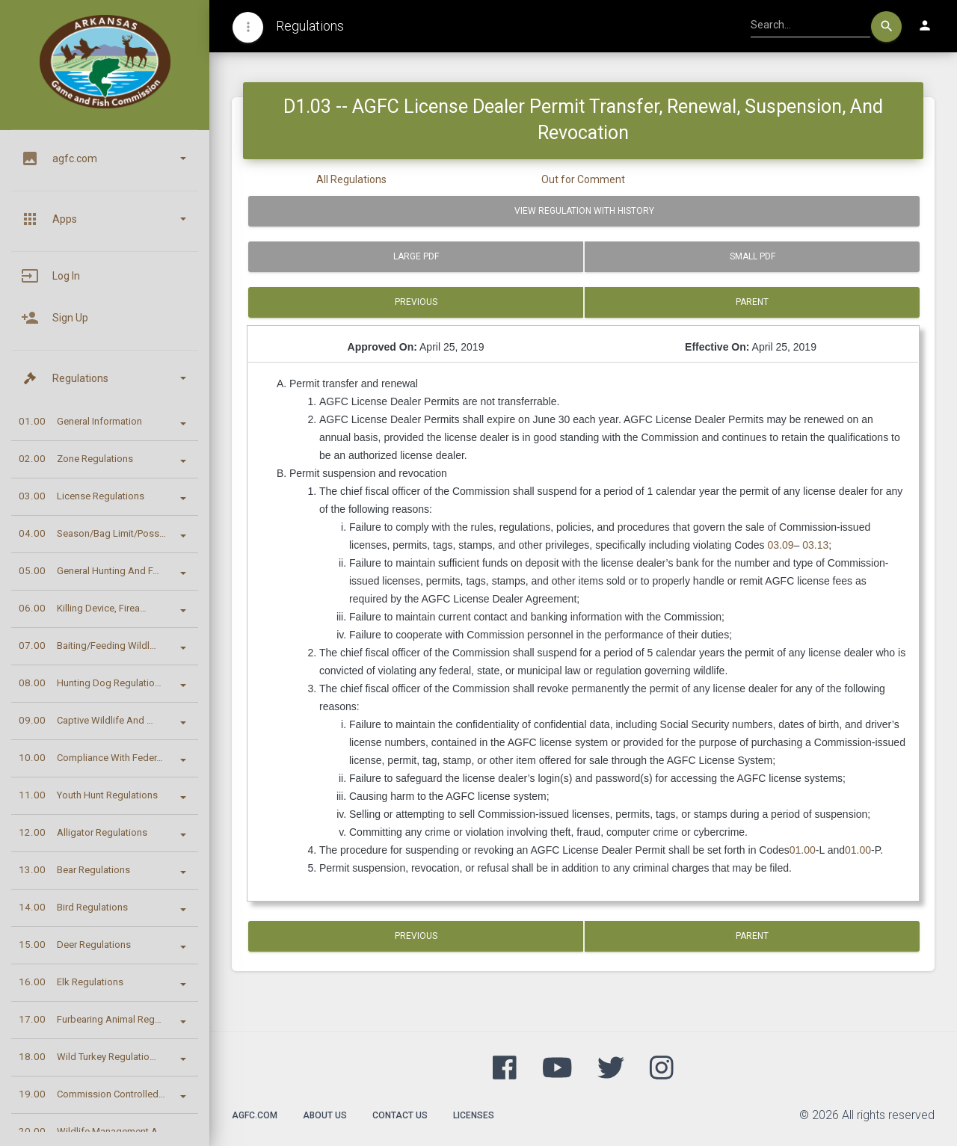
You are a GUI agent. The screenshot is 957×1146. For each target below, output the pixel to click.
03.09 (781, 545)
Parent (752, 302)
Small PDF (752, 256)
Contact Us (400, 1115)
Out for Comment (583, 179)
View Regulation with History (584, 211)
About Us (325, 1115)
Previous (416, 302)
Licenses (473, 1115)
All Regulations (351, 179)
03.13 (815, 545)
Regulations (310, 26)
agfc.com (254, 1115)
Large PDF (416, 256)
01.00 (803, 850)
